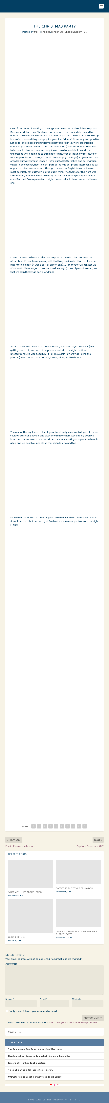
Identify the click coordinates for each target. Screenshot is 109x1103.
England (45, 31)
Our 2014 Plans (16, 937)
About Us (40, 1099)
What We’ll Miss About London (25, 892)
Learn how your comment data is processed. (74, 1022)
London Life (57, 31)
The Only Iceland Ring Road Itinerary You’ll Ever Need (35, 1049)
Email (43, 999)
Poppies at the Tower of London (74, 888)
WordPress (76, 1095)
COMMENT (11, 964)
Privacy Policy (60, 1099)
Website (76, 999)
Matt (36, 31)
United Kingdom (73, 31)
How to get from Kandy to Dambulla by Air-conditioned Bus (39, 1056)
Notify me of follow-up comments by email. (33, 1011)
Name (9, 999)
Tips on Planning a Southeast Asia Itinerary (30, 1070)
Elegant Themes (48, 1095)
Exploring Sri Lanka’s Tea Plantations (27, 1063)
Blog (49, 1099)
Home (31, 1099)
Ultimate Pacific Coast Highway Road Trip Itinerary (34, 1076)
